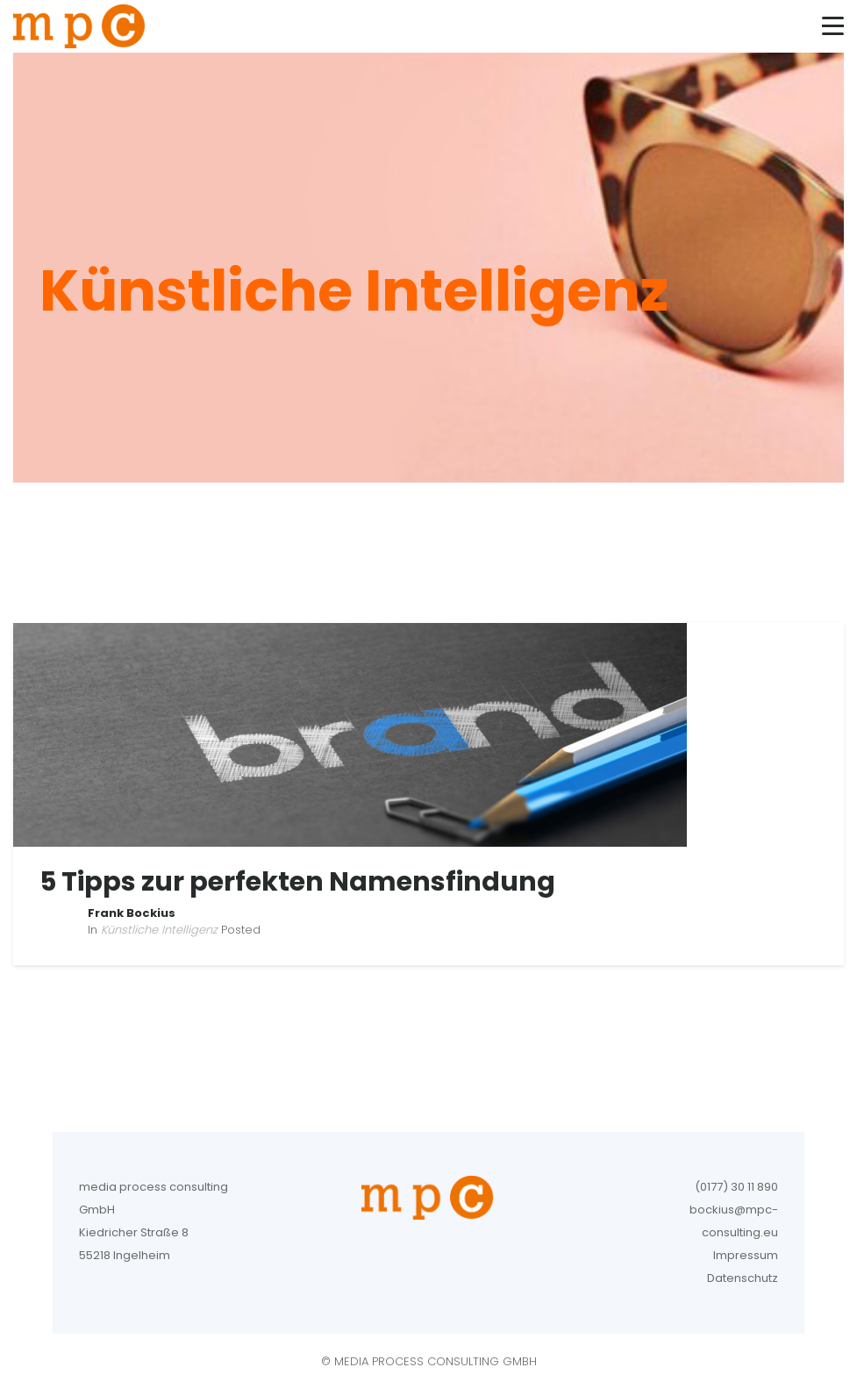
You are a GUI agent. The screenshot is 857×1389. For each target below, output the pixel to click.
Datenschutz (742, 1278)
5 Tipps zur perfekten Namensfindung (297, 881)
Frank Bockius (131, 913)
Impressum (745, 1255)
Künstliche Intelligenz (159, 929)
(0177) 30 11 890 (736, 1186)
